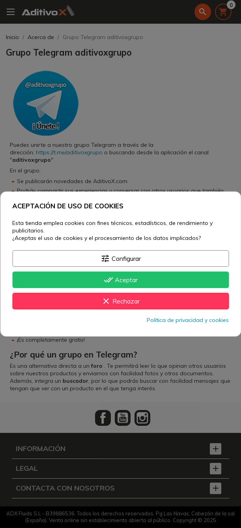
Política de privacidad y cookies (188, 320)
